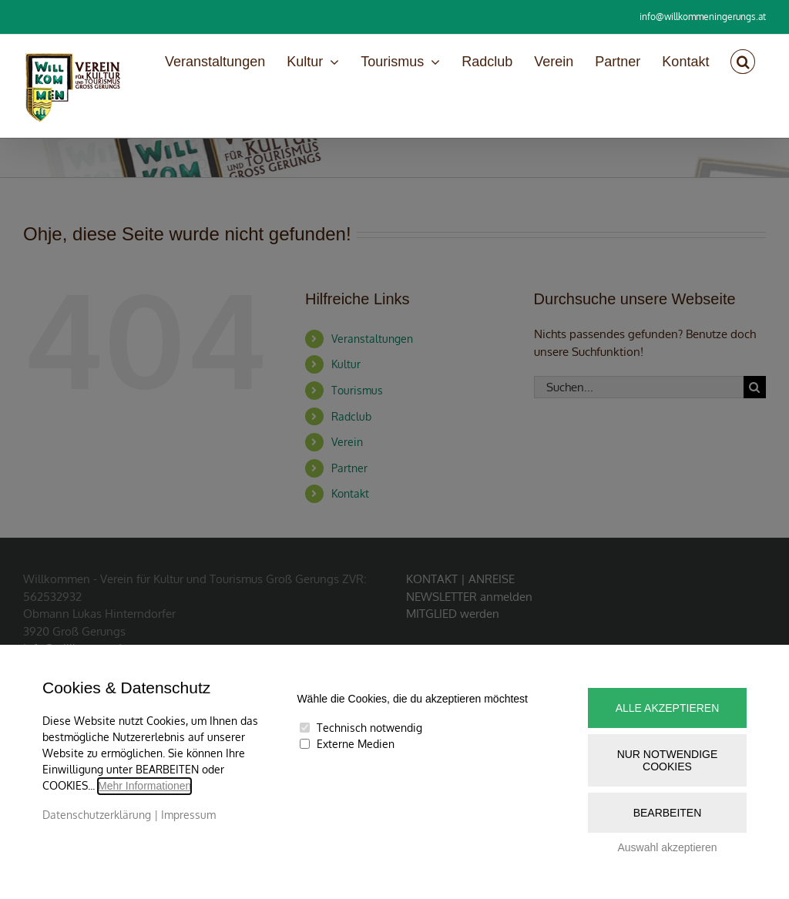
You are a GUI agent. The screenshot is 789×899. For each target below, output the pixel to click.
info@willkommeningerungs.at (703, 16)
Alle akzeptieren (668, 708)
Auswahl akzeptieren (667, 847)
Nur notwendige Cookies (667, 760)
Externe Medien (355, 743)
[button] (743, 61)
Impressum (188, 814)
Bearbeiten (667, 813)
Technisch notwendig (369, 727)
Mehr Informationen (144, 786)
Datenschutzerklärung (96, 814)
